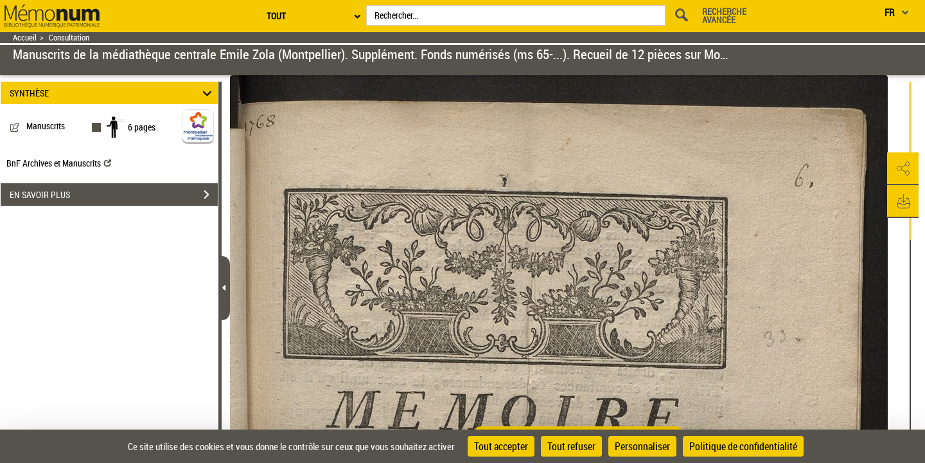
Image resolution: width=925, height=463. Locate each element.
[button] (902, 169)
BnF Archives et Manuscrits (58, 163)
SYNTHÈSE (113, 93)
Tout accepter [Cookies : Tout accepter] (501, 446)
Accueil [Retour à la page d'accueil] (25, 37)
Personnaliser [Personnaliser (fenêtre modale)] (642, 446)
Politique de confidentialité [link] (743, 446)
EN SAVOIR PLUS (114, 195)
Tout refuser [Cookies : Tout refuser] (571, 446)
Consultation (69, 37)
